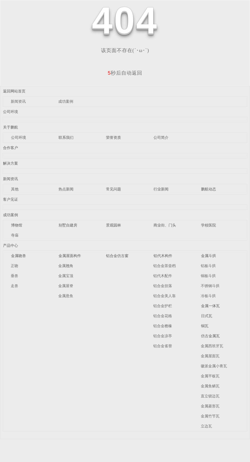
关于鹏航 (10, 127)
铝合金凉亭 (162, 336)
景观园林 (113, 225)
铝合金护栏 (162, 306)
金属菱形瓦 (210, 406)
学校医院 (208, 225)
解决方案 (10, 163)
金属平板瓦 (210, 376)
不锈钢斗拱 (210, 286)
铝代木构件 (163, 256)
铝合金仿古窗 (117, 256)
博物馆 (16, 225)
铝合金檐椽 (162, 326)
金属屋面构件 (69, 256)
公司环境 (10, 111)
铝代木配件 (162, 276)
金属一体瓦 (210, 306)
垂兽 (14, 276)
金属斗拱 (208, 256)
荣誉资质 (113, 137)
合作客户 (10, 148)
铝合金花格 (162, 316)
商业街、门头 (165, 225)
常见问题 (113, 189)
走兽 (14, 286)
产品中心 (10, 245)
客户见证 (10, 199)
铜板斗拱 (208, 276)
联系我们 (66, 137)
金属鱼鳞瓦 (210, 386)
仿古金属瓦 (210, 336)
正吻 (14, 266)
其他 (14, 189)
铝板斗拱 (208, 266)
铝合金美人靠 (164, 296)
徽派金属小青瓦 (214, 366)
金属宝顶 (65, 276)
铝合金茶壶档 (164, 266)
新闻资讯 (18, 101)
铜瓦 (204, 326)
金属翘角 (65, 266)
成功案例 (65, 101)
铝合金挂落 (162, 286)
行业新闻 (161, 189)
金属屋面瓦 (210, 356)
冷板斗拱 (208, 296)
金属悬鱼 (65, 296)
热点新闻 (66, 189)
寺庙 (14, 235)
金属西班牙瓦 (212, 346)
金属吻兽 (18, 256)
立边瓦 (206, 426)
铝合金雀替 (162, 346)
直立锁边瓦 (210, 396)
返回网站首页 (14, 91)
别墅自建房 (67, 225)
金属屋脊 (65, 286)
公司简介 (161, 137)
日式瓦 (206, 316)
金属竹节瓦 (210, 416)
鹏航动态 (208, 189)
